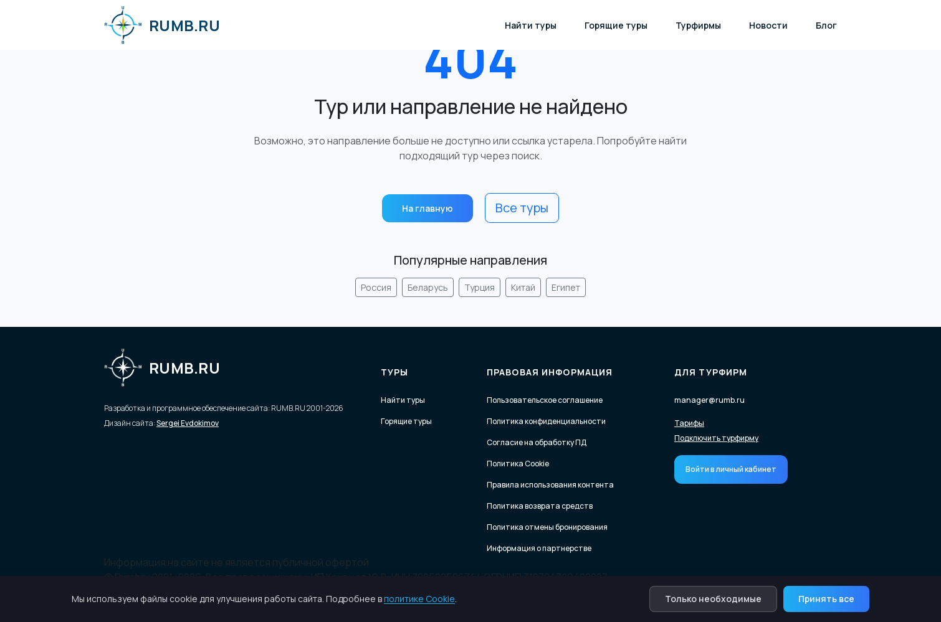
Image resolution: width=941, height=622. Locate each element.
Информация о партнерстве (539, 548)
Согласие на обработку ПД (536, 442)
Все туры (521, 207)
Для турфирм (710, 372)
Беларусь (428, 287)
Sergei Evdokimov (187, 423)
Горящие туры (616, 25)
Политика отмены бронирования (547, 527)
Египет (566, 287)
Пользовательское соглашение (545, 400)
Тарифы (689, 423)
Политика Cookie (518, 463)
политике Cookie (419, 599)
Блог (826, 25)
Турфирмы (698, 25)
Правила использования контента (550, 484)
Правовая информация (550, 372)
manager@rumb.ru (709, 400)
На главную (427, 208)
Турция (479, 287)
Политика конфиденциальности (546, 421)
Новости (768, 25)
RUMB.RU (162, 25)
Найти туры (530, 25)
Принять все (826, 599)
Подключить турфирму (716, 438)
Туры (394, 372)
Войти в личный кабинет (730, 469)
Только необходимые (713, 599)
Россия (376, 287)
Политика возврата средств (540, 506)
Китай (523, 287)
